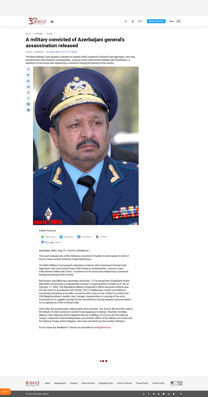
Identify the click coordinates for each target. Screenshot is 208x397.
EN (139, 21)
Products (74, 383)
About (47, 383)
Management (60, 383)
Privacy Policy (142, 383)
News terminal (88, 383)
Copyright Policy (106, 383)
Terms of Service (124, 383)
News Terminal (156, 21)
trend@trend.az (102, 327)
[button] (28, 69)
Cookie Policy (158, 383)
